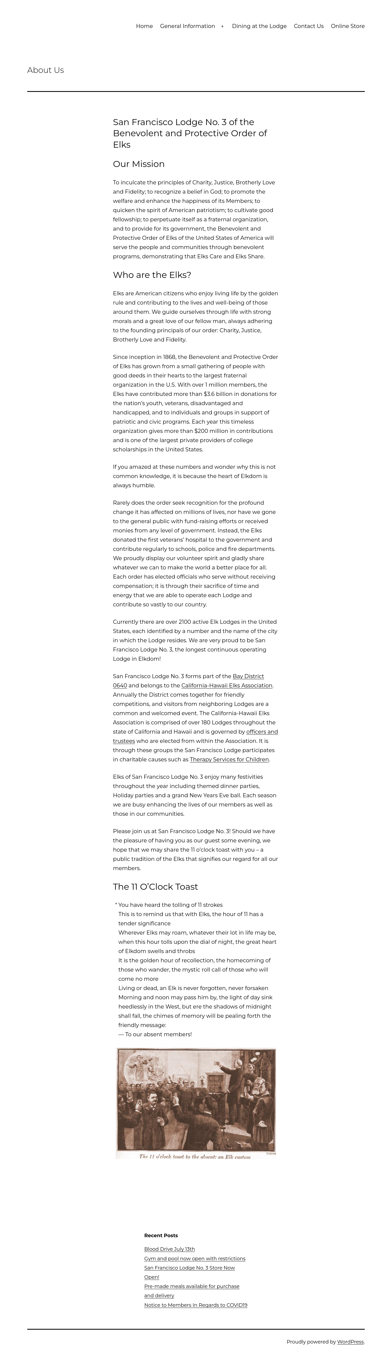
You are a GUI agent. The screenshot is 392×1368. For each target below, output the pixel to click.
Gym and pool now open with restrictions (195, 1259)
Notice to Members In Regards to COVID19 (195, 1305)
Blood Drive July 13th (169, 1249)
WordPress (350, 1342)
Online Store (348, 26)
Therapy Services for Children (229, 759)
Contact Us (309, 26)
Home (144, 26)
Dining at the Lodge (259, 26)
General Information (187, 26)
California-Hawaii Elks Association (227, 685)
